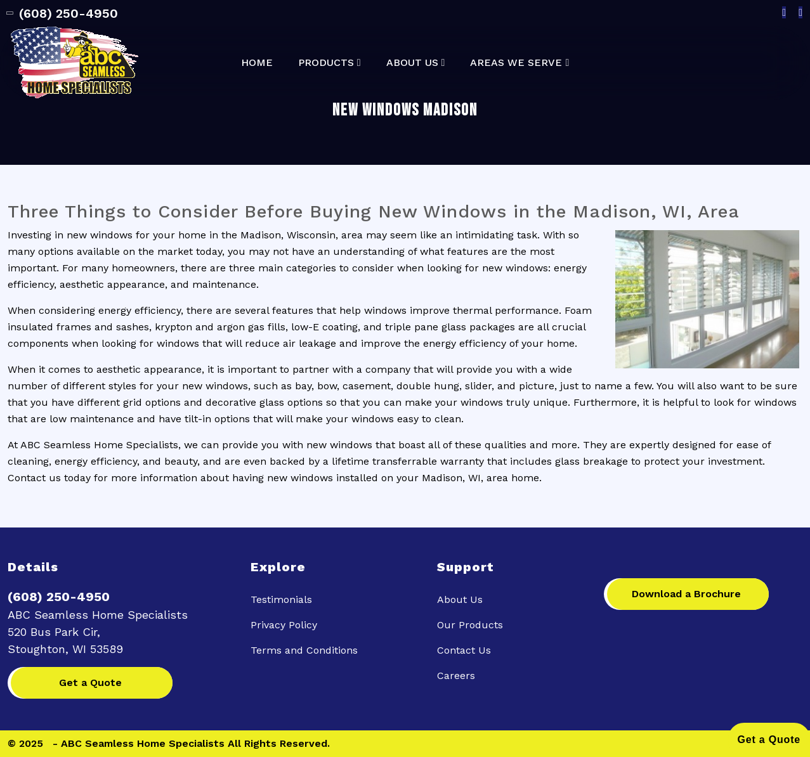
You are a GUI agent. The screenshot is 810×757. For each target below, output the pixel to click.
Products (326, 63)
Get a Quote (90, 682)
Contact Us (464, 650)
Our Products (470, 625)
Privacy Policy (284, 625)
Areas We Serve (516, 63)
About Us (412, 63)
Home (257, 63)
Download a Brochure (686, 594)
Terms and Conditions (304, 650)
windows (351, 445)
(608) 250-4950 (63, 13)
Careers (456, 676)
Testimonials (281, 599)
